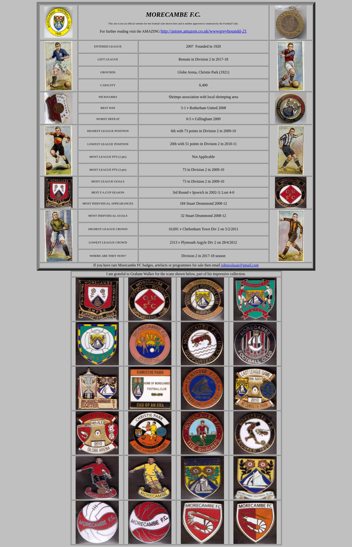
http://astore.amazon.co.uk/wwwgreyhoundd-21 (204, 31)
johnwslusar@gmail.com (240, 265)
